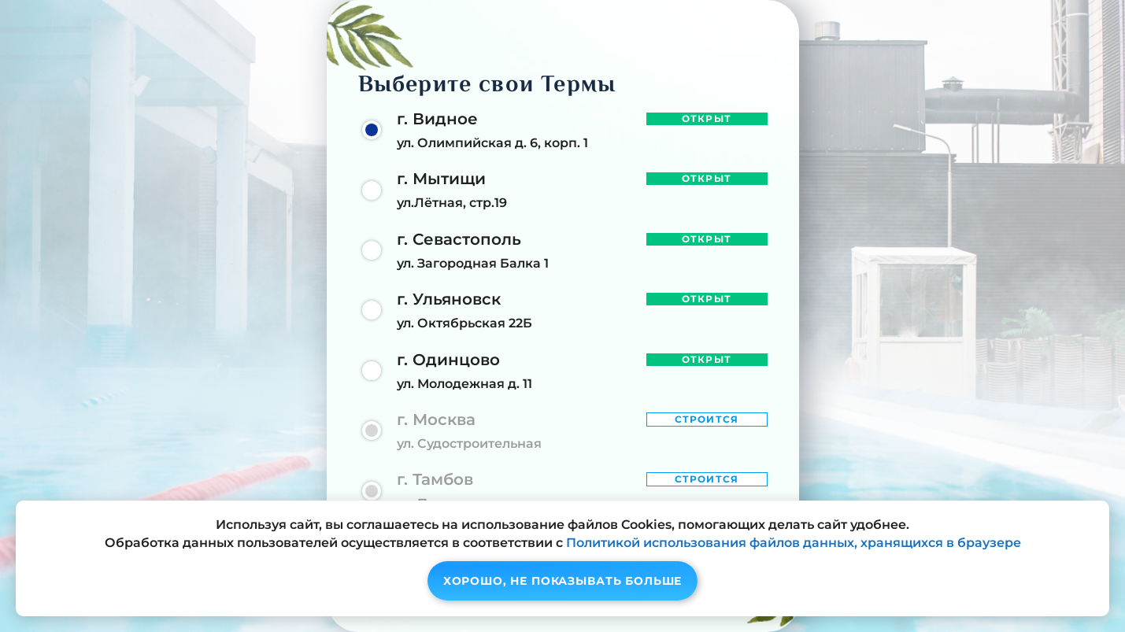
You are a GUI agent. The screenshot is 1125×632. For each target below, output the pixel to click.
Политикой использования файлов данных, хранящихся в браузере (793, 542)
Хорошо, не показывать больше (563, 581)
